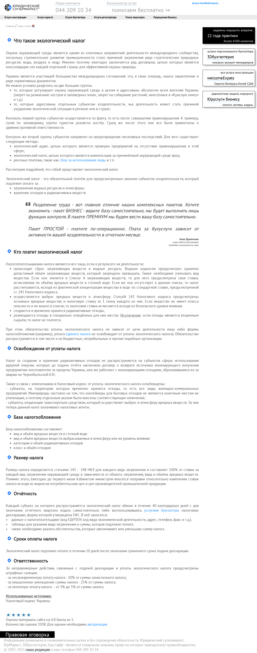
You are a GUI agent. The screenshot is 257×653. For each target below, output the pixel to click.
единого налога (78, 334)
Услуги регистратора (105, 17)
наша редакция (38, 649)
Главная (10, 26)
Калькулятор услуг (122, 3)
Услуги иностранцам (15, 17)
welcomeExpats (220, 78)
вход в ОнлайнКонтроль (205, 3)
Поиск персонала (134, 17)
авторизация (97, 624)
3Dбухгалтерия (220, 56)
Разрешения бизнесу (165, 17)
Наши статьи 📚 (26, 26)
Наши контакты (68, 3)
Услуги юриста (45, 17)
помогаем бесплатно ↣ (141, 10)
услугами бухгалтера (161, 510)
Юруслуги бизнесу (223, 99)
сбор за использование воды (83, 160)
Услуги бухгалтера (75, 17)
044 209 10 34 (73, 10)
